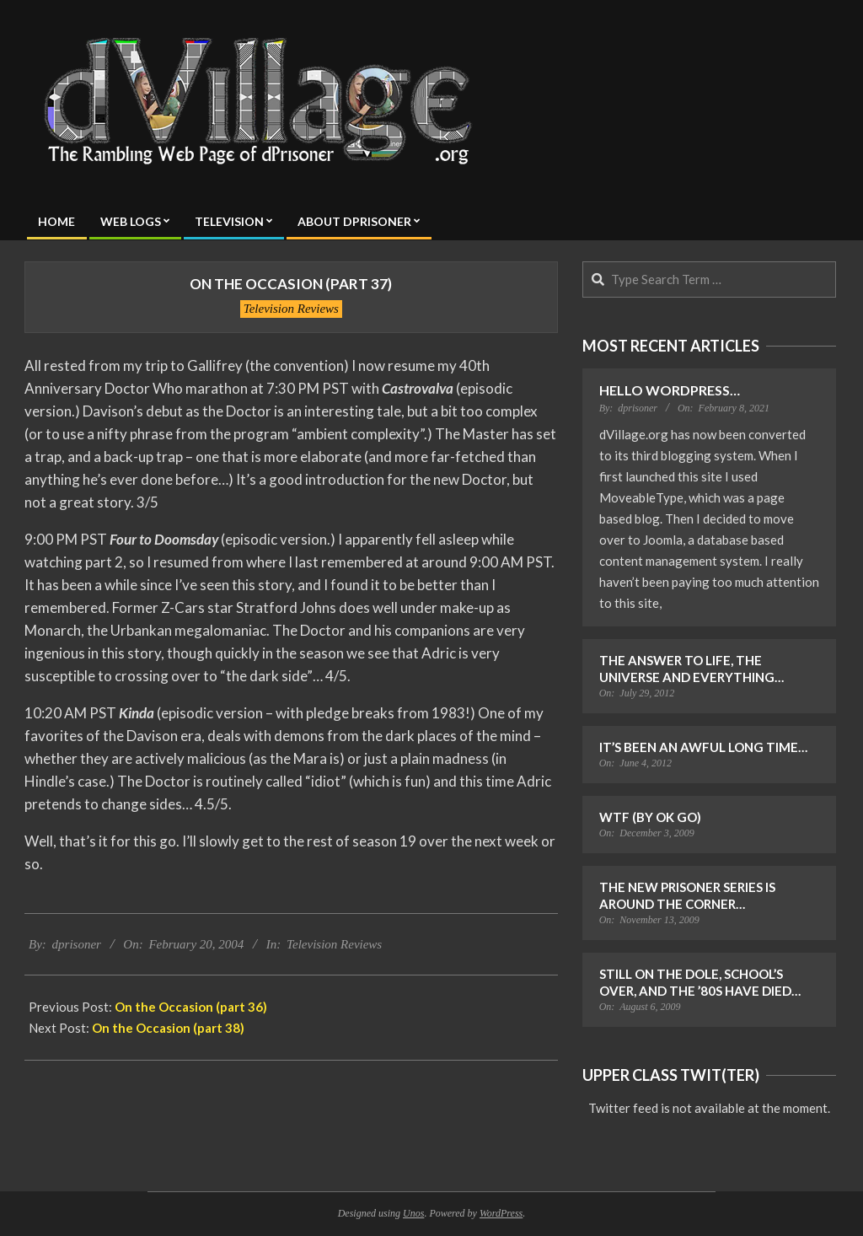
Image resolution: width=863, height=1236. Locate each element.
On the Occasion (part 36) (191, 1006)
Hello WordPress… (669, 390)
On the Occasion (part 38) (168, 1027)
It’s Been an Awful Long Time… (703, 747)
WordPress (501, 1213)
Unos (413, 1213)
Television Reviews (291, 308)
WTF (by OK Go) (650, 817)
